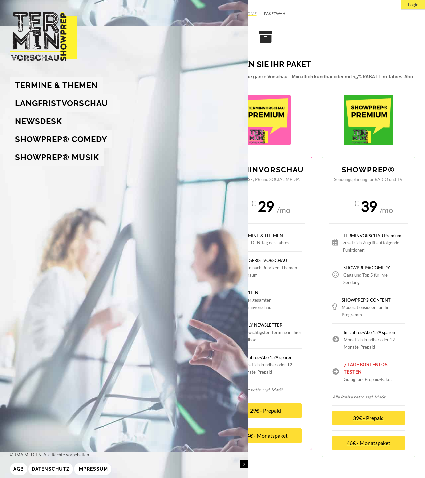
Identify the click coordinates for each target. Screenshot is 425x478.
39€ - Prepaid (368, 418)
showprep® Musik (57, 157)
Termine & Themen (56, 85)
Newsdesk (38, 121)
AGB (18, 469)
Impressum (92, 469)
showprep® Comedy (61, 139)
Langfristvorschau (61, 103)
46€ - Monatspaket (368, 443)
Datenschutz (51, 469)
